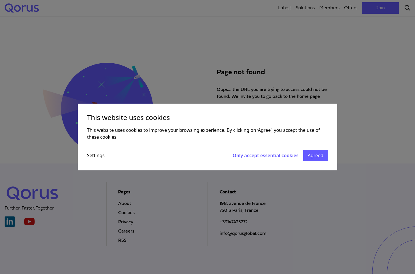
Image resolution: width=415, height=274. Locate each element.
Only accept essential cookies (265, 155)
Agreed (315, 155)
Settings (96, 155)
